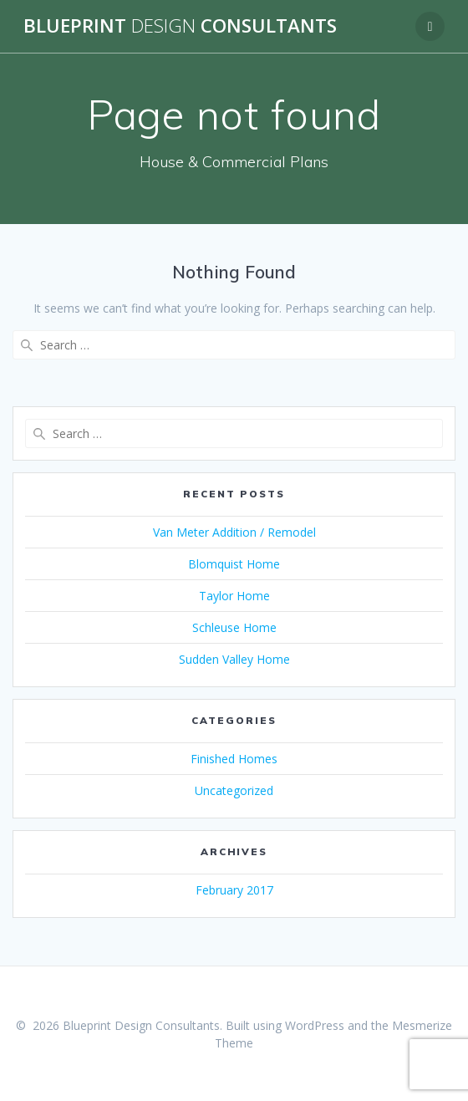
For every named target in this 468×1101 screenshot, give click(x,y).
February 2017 (234, 890)
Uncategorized (234, 790)
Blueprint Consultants (180, 26)
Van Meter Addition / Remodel (234, 532)
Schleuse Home (234, 627)
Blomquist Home (234, 564)
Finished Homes (234, 759)
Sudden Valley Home (234, 659)
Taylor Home (234, 596)
